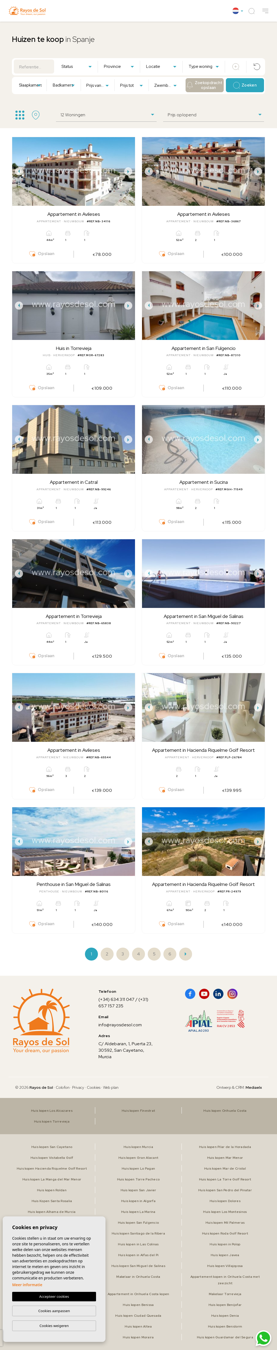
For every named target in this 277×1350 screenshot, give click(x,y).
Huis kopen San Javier (138, 1190)
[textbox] (77, 67)
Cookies (93, 1087)
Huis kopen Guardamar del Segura (225, 1337)
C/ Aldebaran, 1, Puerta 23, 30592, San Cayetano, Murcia (125, 1050)
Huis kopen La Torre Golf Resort (225, 1179)
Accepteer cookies (54, 1296)
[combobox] (76, 66)
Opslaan (41, 254)
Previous (17, 171)
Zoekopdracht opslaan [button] (204, 85)
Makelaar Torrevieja (225, 1294)
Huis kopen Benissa (138, 1305)
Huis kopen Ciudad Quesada (138, 1315)
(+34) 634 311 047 (116, 999)
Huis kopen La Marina (138, 1212)
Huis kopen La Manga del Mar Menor (51, 1179)
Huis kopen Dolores (225, 1201)
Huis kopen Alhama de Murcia (52, 1212)
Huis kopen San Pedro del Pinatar (225, 1190)
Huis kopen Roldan (52, 1190)
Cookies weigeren (54, 1325)
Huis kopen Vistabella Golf (52, 1158)
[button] (265, 11)
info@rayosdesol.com (120, 1025)
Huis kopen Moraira (138, 1337)
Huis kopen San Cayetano (51, 1147)
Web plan (110, 1087)
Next (129, 171)
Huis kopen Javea (225, 1255)
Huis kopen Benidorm (225, 1326)
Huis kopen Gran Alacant (138, 1158)
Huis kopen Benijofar (225, 1305)
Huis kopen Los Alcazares (51, 1111)
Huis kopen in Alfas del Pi (138, 1255)
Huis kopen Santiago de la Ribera (138, 1233)
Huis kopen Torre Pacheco (138, 1179)
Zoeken (245, 85)
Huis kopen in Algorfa (138, 1201)
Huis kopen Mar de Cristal (225, 1168)
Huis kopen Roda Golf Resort (225, 1233)
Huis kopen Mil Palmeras (225, 1222)
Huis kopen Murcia (138, 1147)
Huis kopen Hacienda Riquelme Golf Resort (52, 1168)
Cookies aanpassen (54, 1310)
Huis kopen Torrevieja (52, 1121)
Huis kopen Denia (225, 1315)
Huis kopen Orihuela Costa (224, 1111)
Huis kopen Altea (138, 1326)
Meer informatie (27, 1284)
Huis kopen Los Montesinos (225, 1212)
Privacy (78, 1087)
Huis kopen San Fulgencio (138, 1222)
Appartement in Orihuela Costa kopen (138, 1294)
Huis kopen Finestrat (138, 1111)
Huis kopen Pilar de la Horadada (225, 1147)
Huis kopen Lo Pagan (138, 1168)
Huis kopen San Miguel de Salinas (138, 1266)
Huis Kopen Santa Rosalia (52, 1201)
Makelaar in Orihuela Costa (138, 1277)
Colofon (63, 1087)
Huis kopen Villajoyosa (225, 1266)
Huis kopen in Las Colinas (138, 1244)
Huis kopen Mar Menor (225, 1158)
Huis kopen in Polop (225, 1244)
